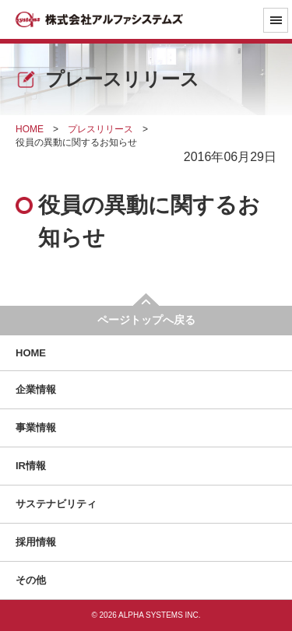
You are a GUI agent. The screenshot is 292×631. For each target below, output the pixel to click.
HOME (31, 353)
